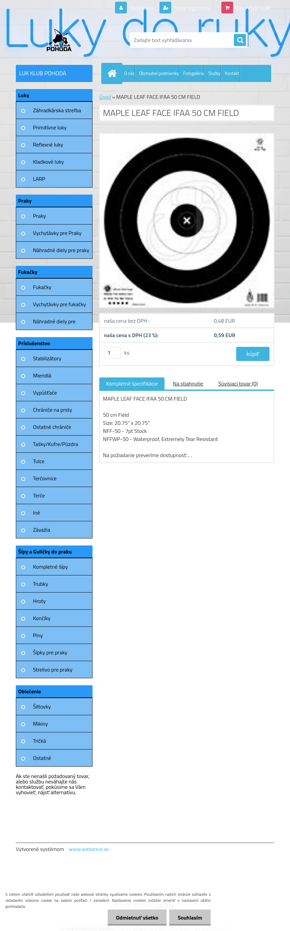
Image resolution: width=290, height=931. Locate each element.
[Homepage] (113, 73)
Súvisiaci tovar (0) (238, 383)
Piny (38, 635)
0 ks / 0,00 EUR (252, 8)
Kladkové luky (48, 162)
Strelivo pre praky (52, 669)
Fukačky (42, 287)
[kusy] (112, 353)
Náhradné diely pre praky (61, 250)
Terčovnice (45, 478)
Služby (214, 73)
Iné (36, 513)
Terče (39, 495)
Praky (39, 216)
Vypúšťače (45, 393)
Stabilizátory (47, 358)
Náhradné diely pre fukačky (54, 323)
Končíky (41, 618)
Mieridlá (42, 375)
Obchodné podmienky (159, 73)
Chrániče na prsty (52, 410)
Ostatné (42, 758)
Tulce (38, 461)
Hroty (39, 601)
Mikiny (40, 724)
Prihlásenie (142, 8)
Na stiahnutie (188, 383)
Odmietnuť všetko (137, 918)
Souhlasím (190, 918)
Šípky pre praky (50, 652)
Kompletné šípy (50, 567)
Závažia (41, 530)
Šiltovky (42, 706)
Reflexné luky (48, 144)
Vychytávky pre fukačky (59, 304)
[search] (240, 40)
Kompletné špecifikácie (132, 383)
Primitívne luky (50, 127)
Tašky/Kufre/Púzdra (55, 444)
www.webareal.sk (89, 849)
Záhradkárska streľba (57, 110)
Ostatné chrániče (52, 427)
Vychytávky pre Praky (57, 233)
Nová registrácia (192, 8)
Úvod (105, 97)
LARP (39, 179)
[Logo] (62, 40)
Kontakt (232, 73)
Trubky (40, 584)
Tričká (39, 741)
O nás (129, 73)
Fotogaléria (193, 73)
